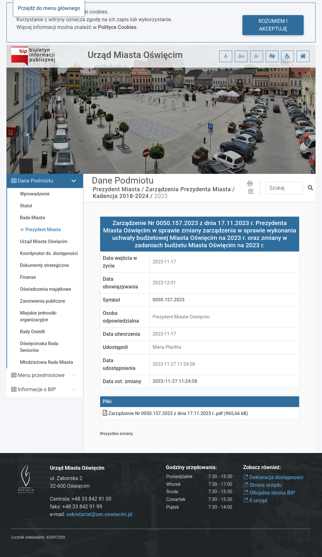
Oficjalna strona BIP (269, 493)
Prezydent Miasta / (118, 189)
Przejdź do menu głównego (49, 8)
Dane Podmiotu (35, 181)
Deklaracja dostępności (273, 477)
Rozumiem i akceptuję (273, 25)
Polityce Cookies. (118, 27)
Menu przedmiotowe (41, 375)
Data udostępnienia (119, 364)
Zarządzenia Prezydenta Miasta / (190, 189)
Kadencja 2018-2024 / (123, 196)
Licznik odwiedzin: (28, 537)
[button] (272, 56)
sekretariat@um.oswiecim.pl (99, 514)
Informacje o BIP (37, 389)
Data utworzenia (121, 334)
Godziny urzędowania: (191, 467)
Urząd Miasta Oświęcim (135, 55)
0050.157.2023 (169, 300)
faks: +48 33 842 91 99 (76, 507)
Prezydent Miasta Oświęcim (181, 317)
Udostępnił (115, 347)
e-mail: (91, 514)
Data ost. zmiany (122, 381)
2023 (160, 196)
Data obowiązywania (120, 283)
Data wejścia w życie (120, 262)
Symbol (111, 300)
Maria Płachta (167, 347)
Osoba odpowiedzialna (121, 317)
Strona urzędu (262, 485)
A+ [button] (241, 56)
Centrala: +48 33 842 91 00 (80, 499)
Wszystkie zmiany (116, 433)
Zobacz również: (262, 467)
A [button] (225, 56)
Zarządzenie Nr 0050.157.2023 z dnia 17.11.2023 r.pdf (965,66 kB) (175, 413)
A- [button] (256, 56)
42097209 (55, 537)
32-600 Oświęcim (70, 486)
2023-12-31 (164, 283)
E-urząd (255, 500)
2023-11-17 (164, 262)
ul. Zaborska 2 (66, 478)
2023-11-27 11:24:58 (174, 364)
